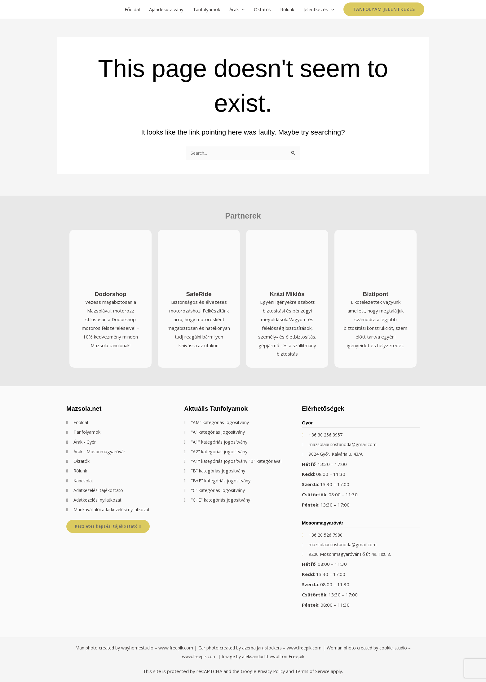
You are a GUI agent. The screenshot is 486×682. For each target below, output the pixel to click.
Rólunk (287, 9)
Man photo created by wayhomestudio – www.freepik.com (129, 648)
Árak (237, 9)
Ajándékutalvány (166, 9)
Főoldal (132, 9)
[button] (383, 9)
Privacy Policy (270, 671)
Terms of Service (313, 671)
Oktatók (262, 9)
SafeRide (198, 290)
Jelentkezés (318, 9)
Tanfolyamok (206, 9)
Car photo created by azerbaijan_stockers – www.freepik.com (263, 648)
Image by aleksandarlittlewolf (254, 656)
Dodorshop (110, 290)
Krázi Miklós (287, 290)
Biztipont (375, 290)
